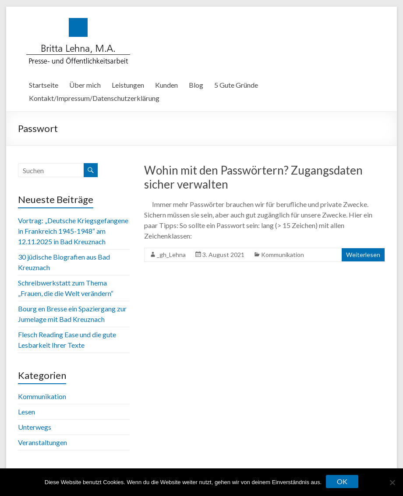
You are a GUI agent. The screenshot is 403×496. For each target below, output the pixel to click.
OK (342, 481)
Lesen (26, 411)
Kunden (166, 85)
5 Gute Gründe (236, 85)
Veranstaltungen (42, 442)
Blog (196, 85)
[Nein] (392, 482)
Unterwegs (34, 427)
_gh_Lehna (171, 254)
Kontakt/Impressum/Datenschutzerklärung (94, 98)
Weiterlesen (363, 254)
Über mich (85, 85)
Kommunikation (282, 254)
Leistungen (128, 85)
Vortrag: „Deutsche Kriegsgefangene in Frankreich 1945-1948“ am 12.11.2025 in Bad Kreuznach (73, 231)
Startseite (43, 85)
